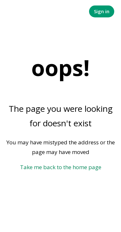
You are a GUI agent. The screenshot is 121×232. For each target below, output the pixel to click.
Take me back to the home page (60, 167)
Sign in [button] (101, 11)
